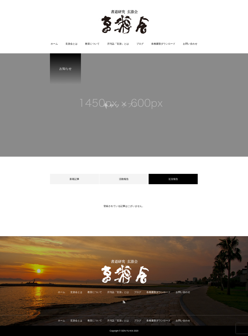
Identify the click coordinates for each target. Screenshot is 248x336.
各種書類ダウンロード (163, 43)
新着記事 (74, 179)
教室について (92, 43)
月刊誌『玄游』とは (118, 43)
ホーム (54, 43)
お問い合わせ (190, 43)
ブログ (140, 43)
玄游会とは (71, 43)
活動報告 (124, 179)
